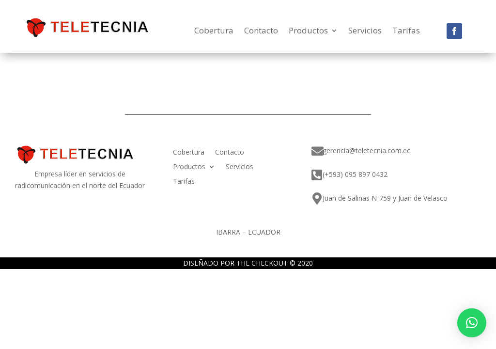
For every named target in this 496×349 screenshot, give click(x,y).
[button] (471, 322)
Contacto (261, 31)
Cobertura (213, 31)
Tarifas (406, 31)
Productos (308, 31)
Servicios (365, 31)
